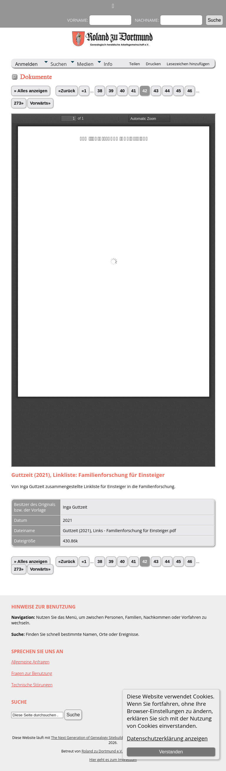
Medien (85, 64)
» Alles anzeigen (30, 90)
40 (122, 90)
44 (167, 90)
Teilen (134, 63)
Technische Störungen (31, 685)
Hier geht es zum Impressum (113, 759)
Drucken (153, 63)
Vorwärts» (40, 103)
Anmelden (26, 64)
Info (108, 64)
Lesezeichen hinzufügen (188, 63)
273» (19, 103)
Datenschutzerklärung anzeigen (167, 738)
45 (178, 90)
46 (189, 90)
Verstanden (171, 751)
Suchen (59, 64)
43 (156, 90)
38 (99, 90)
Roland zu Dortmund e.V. (102, 751)
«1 (84, 90)
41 (133, 90)
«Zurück (66, 90)
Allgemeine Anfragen (30, 662)
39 (111, 90)
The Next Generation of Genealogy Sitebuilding (89, 737)
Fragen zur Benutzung (31, 673)
